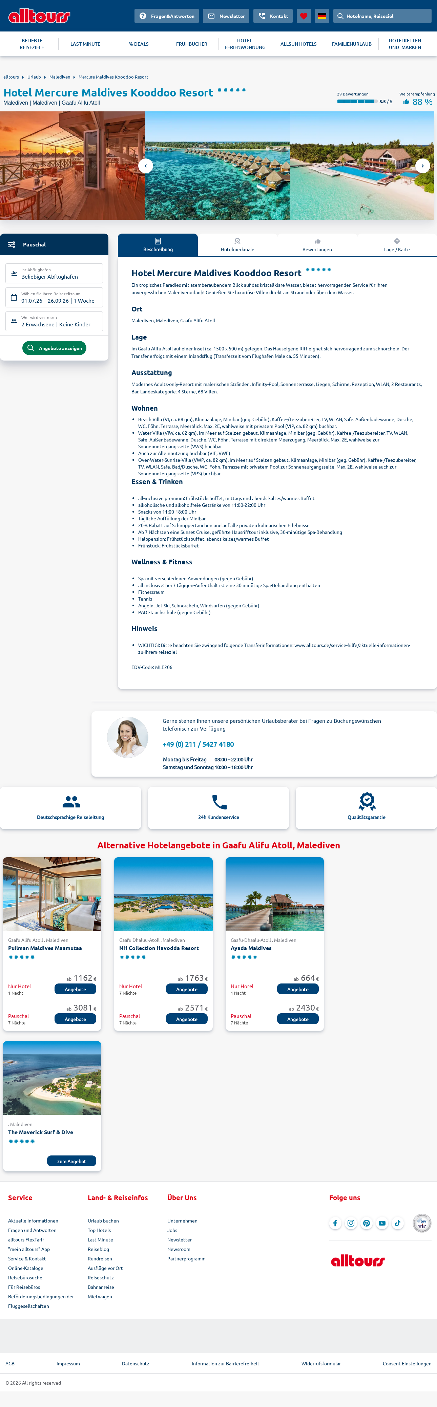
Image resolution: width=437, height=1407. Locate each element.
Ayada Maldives (251, 947)
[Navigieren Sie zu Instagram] (351, 1223)
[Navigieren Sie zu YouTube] (382, 1223)
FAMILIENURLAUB (352, 44)
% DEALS (139, 44)
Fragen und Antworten (32, 1230)
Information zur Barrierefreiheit (225, 1363)
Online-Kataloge (25, 1268)
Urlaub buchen (103, 1220)
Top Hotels (99, 1230)
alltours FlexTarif (26, 1239)
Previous (145, 165)
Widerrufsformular (321, 1363)
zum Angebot (71, 1161)
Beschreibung (158, 244)
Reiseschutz (101, 1277)
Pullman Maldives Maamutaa (45, 947)
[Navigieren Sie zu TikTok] (398, 1223)
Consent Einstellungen (407, 1363)
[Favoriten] (304, 16)
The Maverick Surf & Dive (40, 1131)
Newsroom (178, 1249)
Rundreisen (100, 1258)
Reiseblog (98, 1249)
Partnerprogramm (186, 1258)
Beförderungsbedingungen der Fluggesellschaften (41, 1301)
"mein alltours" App (29, 1249)
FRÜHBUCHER (191, 44)
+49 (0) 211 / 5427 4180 (198, 744)
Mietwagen (100, 1296)
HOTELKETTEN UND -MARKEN (405, 43)
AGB (10, 1363)
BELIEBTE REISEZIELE (32, 43)
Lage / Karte (397, 244)
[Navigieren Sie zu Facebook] (335, 1223)
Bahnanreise (101, 1287)
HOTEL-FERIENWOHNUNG (245, 43)
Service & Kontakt (27, 1258)
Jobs (172, 1230)
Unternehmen (182, 1220)
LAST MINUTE (85, 44)
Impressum (68, 1363)
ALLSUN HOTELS (298, 44)
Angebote (75, 989)
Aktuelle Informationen (33, 1220)
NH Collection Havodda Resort (159, 947)
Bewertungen (317, 244)
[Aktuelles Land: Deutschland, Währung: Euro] (322, 16)
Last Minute (100, 1239)
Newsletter (179, 1239)
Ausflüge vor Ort (105, 1268)
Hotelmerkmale (237, 244)
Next (422, 165)
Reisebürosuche (25, 1277)
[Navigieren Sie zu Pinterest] (366, 1223)
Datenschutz (135, 1363)
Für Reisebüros (24, 1287)
